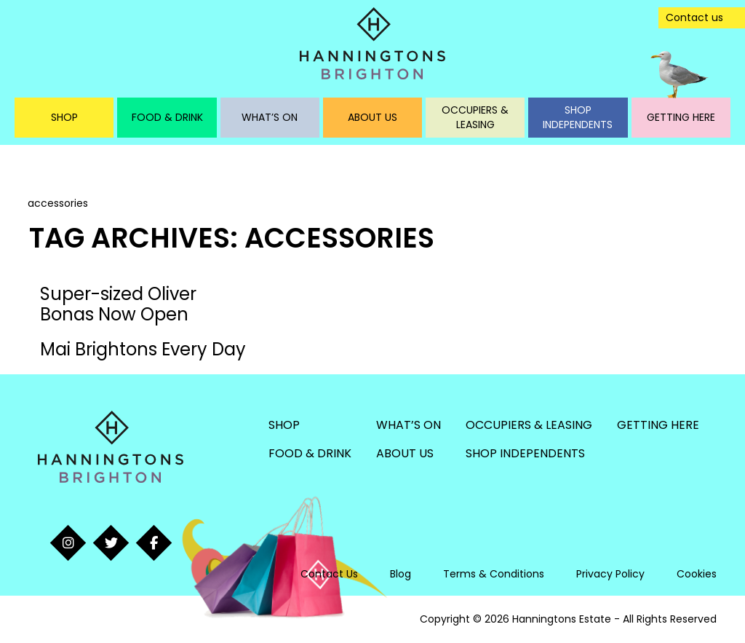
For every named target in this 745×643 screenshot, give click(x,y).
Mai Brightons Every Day (143, 349)
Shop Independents (578, 117)
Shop (64, 117)
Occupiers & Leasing (475, 117)
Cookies (697, 574)
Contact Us (329, 574)
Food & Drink (167, 117)
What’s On (270, 117)
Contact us (694, 17)
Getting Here (681, 117)
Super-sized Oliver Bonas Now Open (118, 304)
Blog (400, 574)
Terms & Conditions (493, 574)
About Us (372, 117)
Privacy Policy (610, 574)
